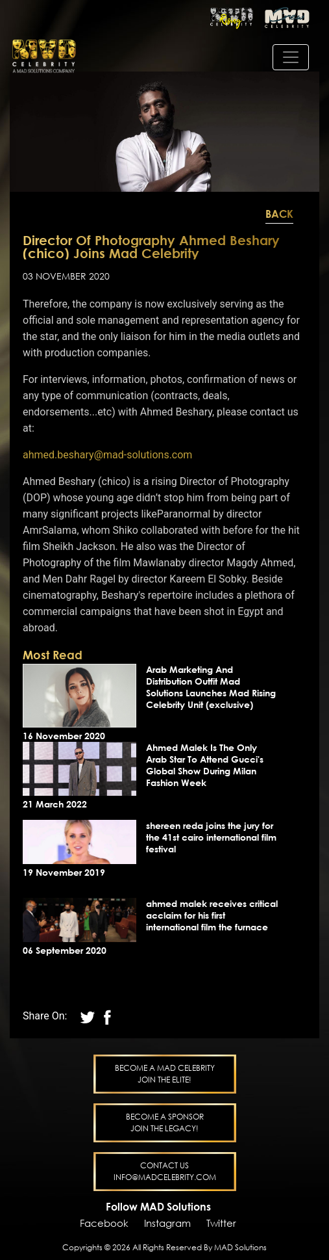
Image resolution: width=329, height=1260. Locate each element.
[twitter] (107, 1016)
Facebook (104, 1223)
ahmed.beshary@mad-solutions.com (107, 455)
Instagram (167, 1223)
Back (279, 213)
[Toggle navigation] (291, 57)
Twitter (221, 1223)
